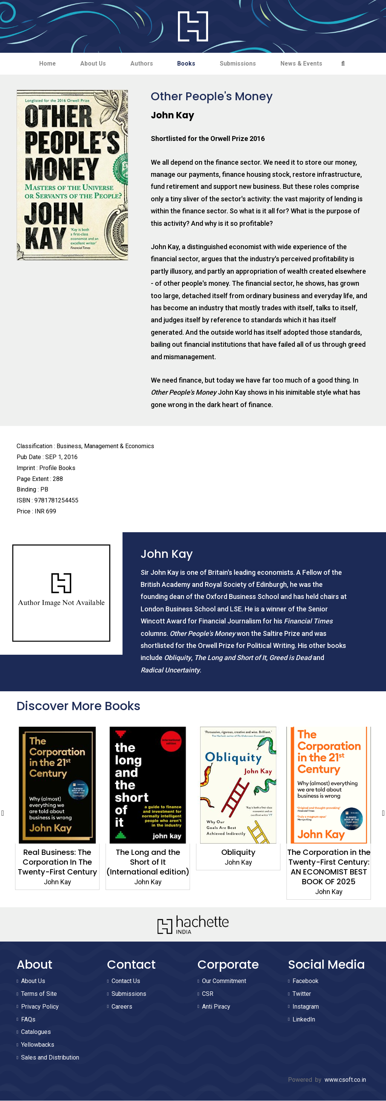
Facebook (306, 981)
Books (188, 63)
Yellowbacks (37, 1045)
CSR (207, 994)
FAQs (28, 1019)
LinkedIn (304, 1019)
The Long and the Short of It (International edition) (148, 862)
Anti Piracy (216, 1007)
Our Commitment (224, 981)
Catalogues (36, 1032)
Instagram (306, 1007)
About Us (90, 63)
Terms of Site (39, 994)
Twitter (302, 994)
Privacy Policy (40, 1007)
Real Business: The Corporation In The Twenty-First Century (57, 862)
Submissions (241, 63)
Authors (140, 63)
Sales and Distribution (50, 1057)
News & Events (307, 63)
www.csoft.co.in (345, 1080)
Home (42, 63)
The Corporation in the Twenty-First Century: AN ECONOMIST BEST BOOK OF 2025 (329, 867)
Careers (122, 1007)
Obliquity (238, 853)
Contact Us (126, 981)
